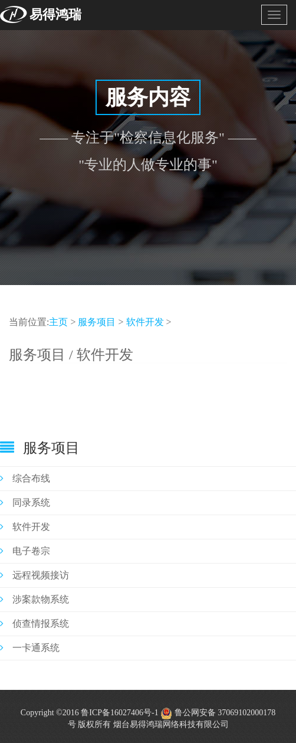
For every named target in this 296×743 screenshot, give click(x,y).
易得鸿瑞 (55, 14)
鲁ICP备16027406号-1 (119, 712)
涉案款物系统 (34, 599)
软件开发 (145, 322)
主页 (58, 322)
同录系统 (25, 502)
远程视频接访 (34, 575)
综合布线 (25, 478)
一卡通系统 (30, 648)
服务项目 (97, 322)
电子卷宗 (25, 551)
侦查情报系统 (34, 623)
